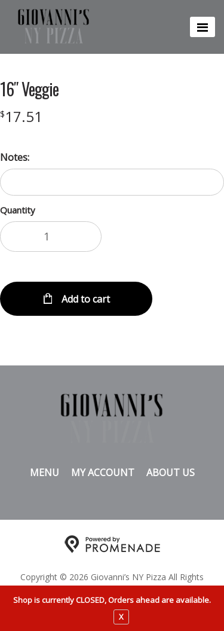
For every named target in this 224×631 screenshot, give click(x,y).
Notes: (14, 157)
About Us (170, 472)
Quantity (17, 210)
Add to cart (84, 299)
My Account (102, 472)
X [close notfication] (121, 616)
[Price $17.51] (21, 116)
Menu (44, 472)
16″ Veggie (29, 89)
